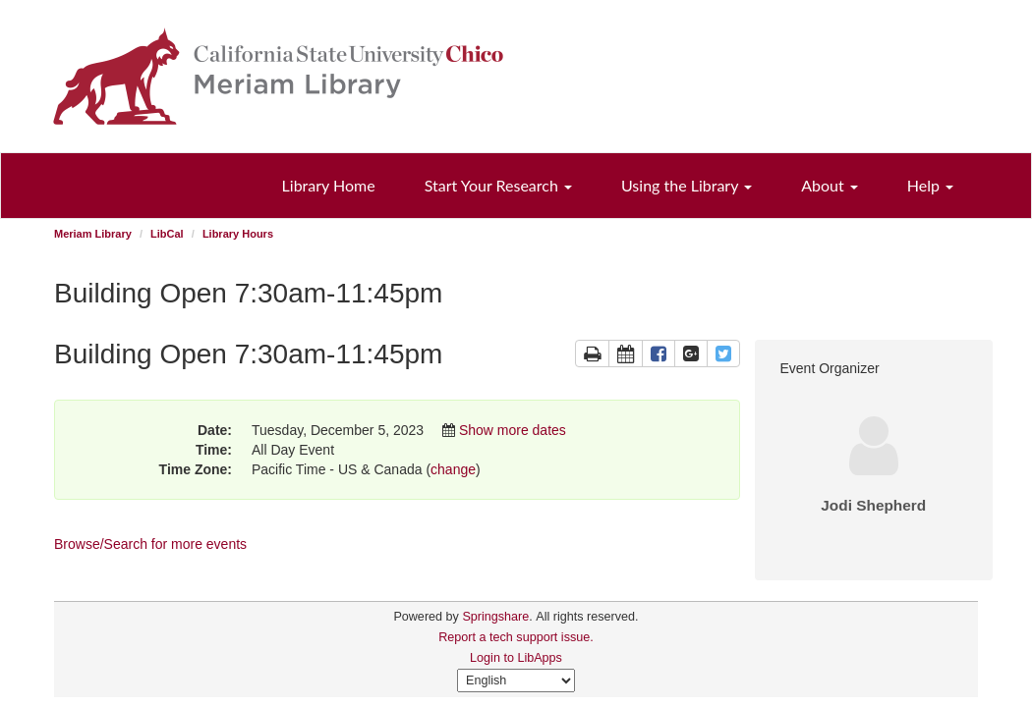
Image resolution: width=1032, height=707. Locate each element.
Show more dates (512, 430)
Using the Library (686, 185)
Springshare (495, 617)
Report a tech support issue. (516, 637)
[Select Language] (516, 680)
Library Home (328, 185)
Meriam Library (93, 234)
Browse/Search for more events (150, 544)
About (829, 185)
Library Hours (237, 234)
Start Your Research (498, 185)
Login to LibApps (516, 658)
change (453, 469)
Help (930, 185)
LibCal (167, 234)
